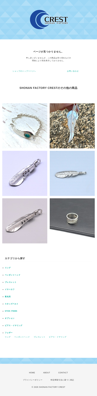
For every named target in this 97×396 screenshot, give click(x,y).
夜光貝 (8, 297)
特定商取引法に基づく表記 (62, 380)
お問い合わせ (73, 71)
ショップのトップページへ (24, 71)
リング (8, 268)
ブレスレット (11, 282)
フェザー (9, 333)
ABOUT (46, 373)
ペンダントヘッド (12, 275)
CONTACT (63, 373)
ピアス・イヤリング (13, 325)
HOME (32, 373)
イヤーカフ (10, 289)
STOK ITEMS (11, 311)
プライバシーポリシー (32, 380)
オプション (10, 318)
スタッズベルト (11, 304)
